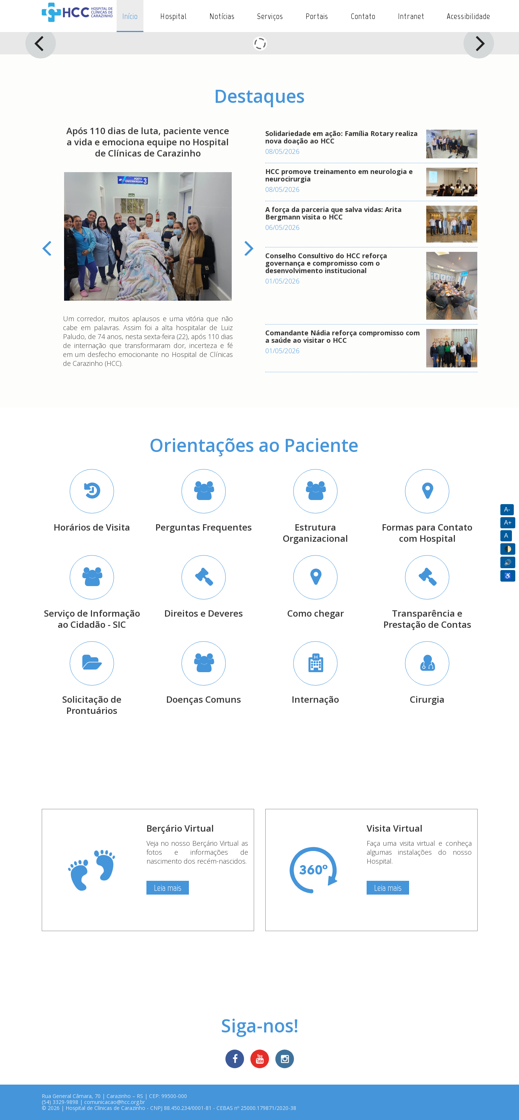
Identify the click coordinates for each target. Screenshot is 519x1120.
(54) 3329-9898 (60, 1101)
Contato (363, 16)
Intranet (411, 16)
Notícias (222, 16)
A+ (508, 522)
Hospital (173, 16)
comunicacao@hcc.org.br (114, 1101)
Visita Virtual (395, 828)
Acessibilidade (468, 16)
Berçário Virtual (180, 828)
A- (507, 509)
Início (130, 16)
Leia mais (167, 887)
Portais (317, 16)
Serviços (270, 16)
